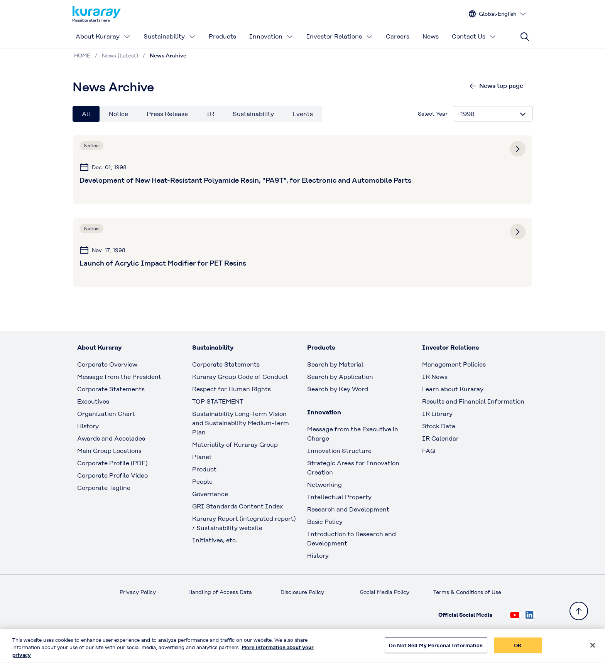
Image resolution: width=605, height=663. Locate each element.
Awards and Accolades (111, 438)
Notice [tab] (118, 114)
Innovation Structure (339, 450)
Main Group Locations (109, 450)
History (88, 426)
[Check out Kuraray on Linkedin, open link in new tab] (530, 615)
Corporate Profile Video (112, 475)
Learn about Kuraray (452, 389)
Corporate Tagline (103, 487)
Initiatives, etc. (214, 540)
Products (222, 36)
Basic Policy (325, 521)
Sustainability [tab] (253, 114)
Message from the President (119, 376)
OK (518, 649)
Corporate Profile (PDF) (112, 463)
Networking (324, 484)
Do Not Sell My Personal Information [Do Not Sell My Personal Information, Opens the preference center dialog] (436, 649)
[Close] (592, 648)
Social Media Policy (384, 592)
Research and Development (348, 509)
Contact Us (474, 36)
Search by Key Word (337, 389)
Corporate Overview (107, 364)
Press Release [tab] (167, 114)
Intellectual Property (339, 497)
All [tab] (86, 114)
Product (204, 469)
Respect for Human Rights (231, 389)
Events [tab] (302, 114)
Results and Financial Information (473, 401)
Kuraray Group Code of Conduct (240, 376)
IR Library (437, 413)
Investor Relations (339, 36)
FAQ (428, 450)
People (202, 481)
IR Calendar (440, 438)
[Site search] (524, 36)
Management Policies (454, 364)
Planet (202, 457)
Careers (397, 36)
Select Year (433, 114)
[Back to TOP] (579, 611)
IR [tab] (210, 114)
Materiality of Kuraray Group (235, 444)
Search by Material (335, 364)
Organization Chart (106, 413)
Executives (93, 401)
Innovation (271, 36)
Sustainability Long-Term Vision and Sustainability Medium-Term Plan (240, 423)
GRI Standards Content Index (237, 506)
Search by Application (340, 376)
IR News (435, 376)
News (430, 36)
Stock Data (438, 426)
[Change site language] (497, 14)
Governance (210, 494)
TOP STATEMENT (217, 401)
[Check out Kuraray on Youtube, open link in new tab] (515, 615)
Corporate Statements (111, 389)
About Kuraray (103, 36)
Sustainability (170, 36)
